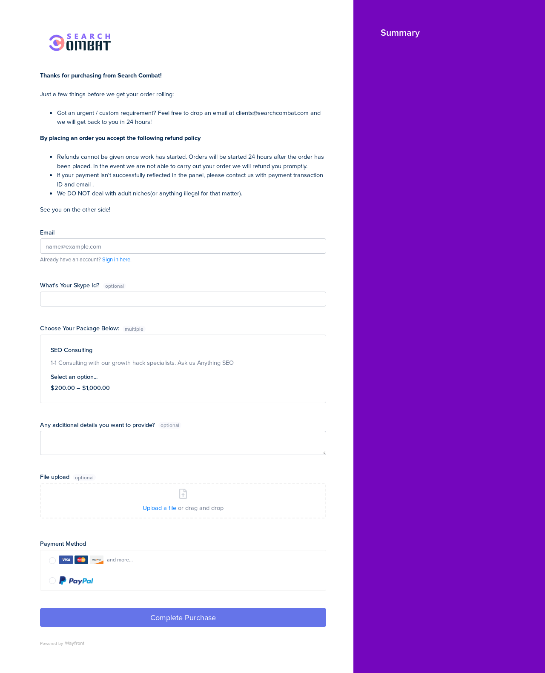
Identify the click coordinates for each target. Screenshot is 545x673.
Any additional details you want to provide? (98, 424)
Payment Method (63, 543)
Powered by (62, 643)
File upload (55, 476)
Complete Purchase (183, 617)
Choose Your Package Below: (93, 328)
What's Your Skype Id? (70, 285)
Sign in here (116, 259)
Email (47, 232)
